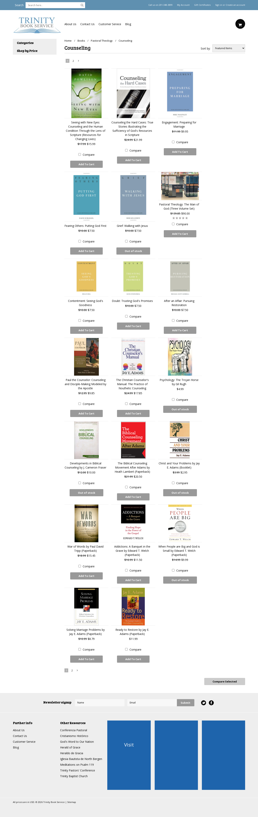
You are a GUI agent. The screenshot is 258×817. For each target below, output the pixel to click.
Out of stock (133, 251)
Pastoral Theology (102, 40)
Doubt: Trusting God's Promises (132, 301)
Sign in (218, 5)
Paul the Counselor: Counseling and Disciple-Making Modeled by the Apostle (85, 384)
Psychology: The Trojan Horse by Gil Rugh (179, 382)
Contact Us (87, 24)
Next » (79, 61)
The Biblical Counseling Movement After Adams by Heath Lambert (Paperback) (132, 467)
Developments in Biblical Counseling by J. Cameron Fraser (85, 465)
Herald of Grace (70, 747)
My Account (183, 5)
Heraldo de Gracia (71, 752)
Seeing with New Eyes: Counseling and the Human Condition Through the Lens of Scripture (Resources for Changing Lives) (85, 130)
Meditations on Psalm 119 (77, 764)
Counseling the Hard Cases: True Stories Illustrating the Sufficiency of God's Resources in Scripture (132, 128)
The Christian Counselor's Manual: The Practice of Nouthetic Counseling (132, 384)
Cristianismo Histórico (74, 735)
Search (19, 5)
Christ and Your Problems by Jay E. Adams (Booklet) (179, 465)
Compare (89, 155)
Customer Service (110, 24)
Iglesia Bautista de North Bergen (81, 758)
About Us (70, 24)
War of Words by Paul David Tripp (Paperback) (85, 548)
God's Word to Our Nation (77, 741)
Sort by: (205, 48)
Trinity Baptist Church (74, 775)
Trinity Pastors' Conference (77, 770)
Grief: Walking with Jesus (132, 226)
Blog (128, 24)
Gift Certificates (202, 5)
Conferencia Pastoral (73, 729)
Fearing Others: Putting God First (85, 226)
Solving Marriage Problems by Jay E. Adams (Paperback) (85, 631)
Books (81, 40)
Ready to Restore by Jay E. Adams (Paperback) (132, 631)
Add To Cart (86, 164)
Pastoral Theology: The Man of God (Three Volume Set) (179, 206)
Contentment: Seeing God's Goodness (85, 303)
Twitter (203, 702)
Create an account (235, 5)
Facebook (211, 702)
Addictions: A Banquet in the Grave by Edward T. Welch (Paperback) (132, 550)
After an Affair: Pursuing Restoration (179, 303)
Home (68, 40)
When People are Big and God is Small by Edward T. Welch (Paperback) (179, 550)
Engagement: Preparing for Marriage (179, 124)
